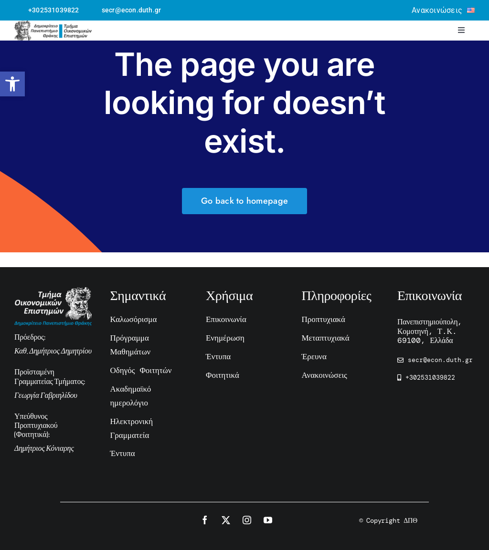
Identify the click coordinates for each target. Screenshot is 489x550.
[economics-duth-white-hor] (53, 291)
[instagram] (247, 520)
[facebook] (205, 520)
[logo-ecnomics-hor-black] (53, 25)
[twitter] (226, 520)
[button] (12, 84)
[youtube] (268, 520)
